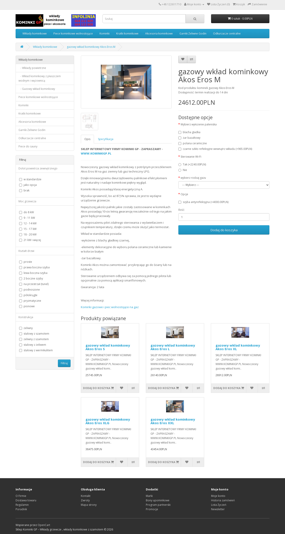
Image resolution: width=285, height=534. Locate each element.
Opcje (184, 194)
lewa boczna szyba (33, 273)
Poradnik (21, 509)
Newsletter (218, 509)
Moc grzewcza (27, 201)
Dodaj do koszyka (224, 230)
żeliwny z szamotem (34, 339)
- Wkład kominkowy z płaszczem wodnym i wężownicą (39, 78)
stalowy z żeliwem (32, 345)
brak (24, 190)
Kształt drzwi (26, 251)
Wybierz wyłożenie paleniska (199, 124)
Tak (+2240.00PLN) (192, 164)
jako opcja (28, 185)
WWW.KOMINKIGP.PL (96, 153)
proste (25, 262)
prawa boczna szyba (34, 267)
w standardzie (30, 179)
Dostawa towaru (26, 500)
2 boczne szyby (31, 278)
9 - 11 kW (27, 218)
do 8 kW (26, 212)
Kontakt (85, 496)
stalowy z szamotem (34, 333)
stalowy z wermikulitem (36, 350)
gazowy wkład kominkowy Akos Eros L (173, 347)
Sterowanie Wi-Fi (191, 157)
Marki (149, 496)
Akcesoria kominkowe (159, 33)
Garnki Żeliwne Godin (192, 33)
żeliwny (26, 328)
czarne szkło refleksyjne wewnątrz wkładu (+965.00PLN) (215, 149)
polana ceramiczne (192, 143)
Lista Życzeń (218, 505)
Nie (182, 170)
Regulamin (22, 505)
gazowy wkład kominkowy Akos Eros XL (238, 347)
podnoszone (29, 289)
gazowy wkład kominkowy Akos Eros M (91, 47)
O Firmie (21, 496)
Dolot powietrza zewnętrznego (37, 168)
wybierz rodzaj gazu (193, 178)
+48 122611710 (171, 4)
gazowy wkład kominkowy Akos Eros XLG (108, 421)
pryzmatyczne (30, 301)
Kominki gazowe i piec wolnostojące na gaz (110, 307)
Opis (87, 139)
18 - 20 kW (28, 234)
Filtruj (64, 363)
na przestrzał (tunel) (34, 284)
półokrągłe (28, 295)
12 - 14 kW (28, 223)
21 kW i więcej (30, 240)
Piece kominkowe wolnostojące (73, 33)
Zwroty (85, 500)
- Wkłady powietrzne (32, 68)
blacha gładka (189, 132)
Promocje (152, 509)
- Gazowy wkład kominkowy (36, 89)
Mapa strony (89, 505)
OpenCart (44, 525)
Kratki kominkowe (127, 33)
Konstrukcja (25, 317)
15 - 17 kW (28, 229)
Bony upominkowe (157, 500)
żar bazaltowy (189, 138)
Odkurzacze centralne (227, 33)
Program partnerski (158, 505)
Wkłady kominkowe (34, 33)
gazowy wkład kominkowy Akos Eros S (108, 347)
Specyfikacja (105, 139)
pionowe (27, 306)
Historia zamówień (223, 500)
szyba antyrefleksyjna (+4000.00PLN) (203, 202)
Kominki (105, 33)
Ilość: (181, 210)
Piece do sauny (27, 146)
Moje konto (218, 496)
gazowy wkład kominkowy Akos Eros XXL (173, 421)
